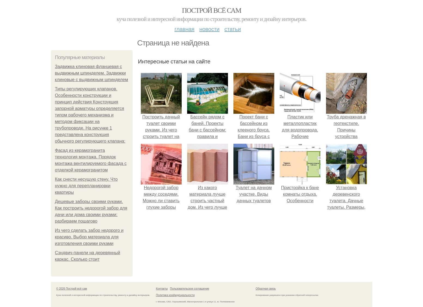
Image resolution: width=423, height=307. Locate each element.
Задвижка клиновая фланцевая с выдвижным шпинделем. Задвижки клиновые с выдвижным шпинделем (91, 73)
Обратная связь (266, 288)
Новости (209, 29)
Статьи (232, 29)
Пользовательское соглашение (189, 288)
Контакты (162, 288)
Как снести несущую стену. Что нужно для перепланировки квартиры (86, 186)
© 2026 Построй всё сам (71, 288)
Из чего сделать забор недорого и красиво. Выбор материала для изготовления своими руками (89, 237)
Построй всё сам (211, 10)
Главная (184, 29)
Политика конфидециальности (175, 295)
